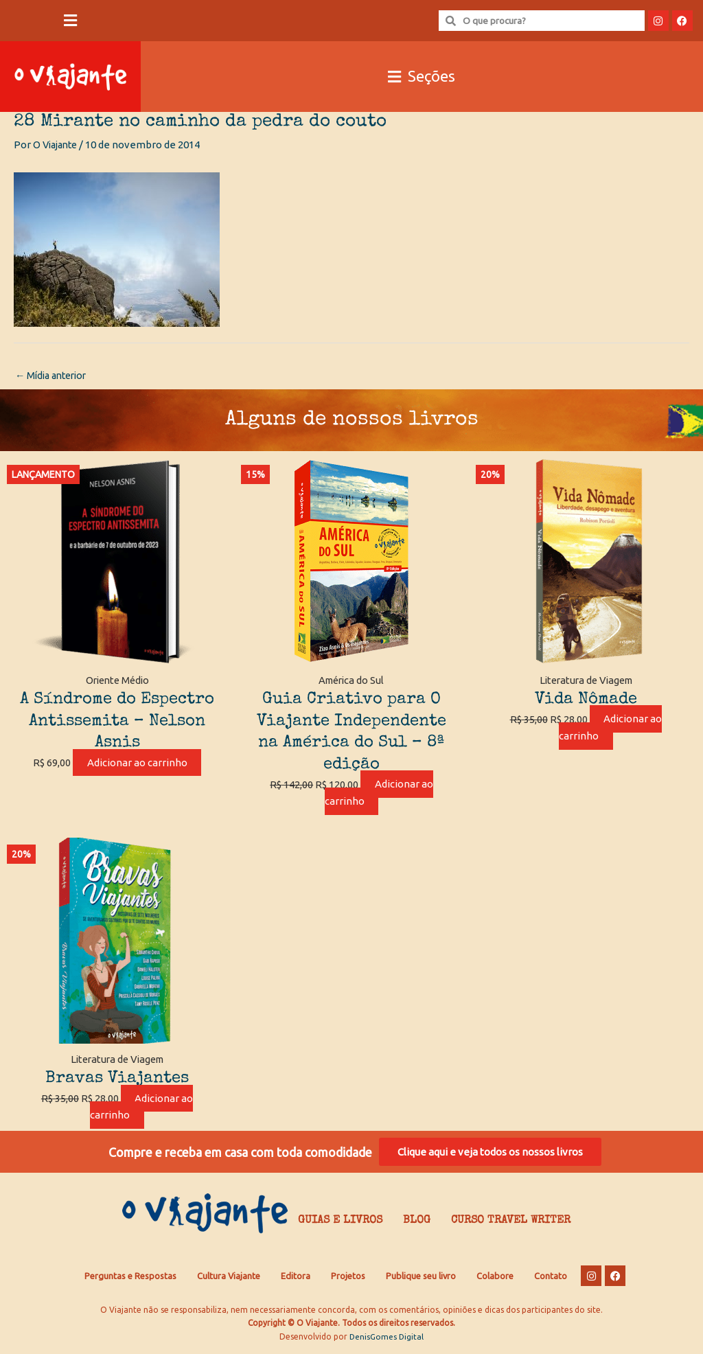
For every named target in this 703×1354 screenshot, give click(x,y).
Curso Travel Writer (511, 1225)
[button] (70, 21)
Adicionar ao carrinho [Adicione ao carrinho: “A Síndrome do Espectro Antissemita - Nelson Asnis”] (137, 764)
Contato (550, 1280)
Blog (416, 1225)
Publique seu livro (421, 1280)
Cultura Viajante (228, 1280)
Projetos (348, 1280)
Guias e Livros (340, 1225)
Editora (295, 1280)
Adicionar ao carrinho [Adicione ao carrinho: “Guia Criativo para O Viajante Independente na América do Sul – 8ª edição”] (379, 793)
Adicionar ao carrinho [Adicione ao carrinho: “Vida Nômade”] (610, 728)
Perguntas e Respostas (130, 1280)
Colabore (495, 1280)
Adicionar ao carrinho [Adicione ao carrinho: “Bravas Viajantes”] (142, 1108)
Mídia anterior (54, 376)
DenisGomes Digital (386, 1340)
